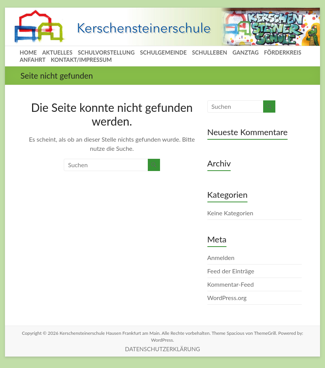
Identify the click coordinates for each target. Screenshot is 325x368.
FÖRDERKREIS (282, 52)
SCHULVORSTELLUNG (106, 52)
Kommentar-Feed (230, 284)
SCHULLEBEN (209, 52)
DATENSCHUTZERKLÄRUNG (162, 348)
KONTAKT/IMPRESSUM (81, 59)
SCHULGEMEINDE (163, 52)
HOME (28, 52)
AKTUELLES (57, 52)
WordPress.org (227, 297)
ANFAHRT (33, 59)
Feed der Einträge (230, 270)
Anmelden (220, 257)
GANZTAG (246, 52)
